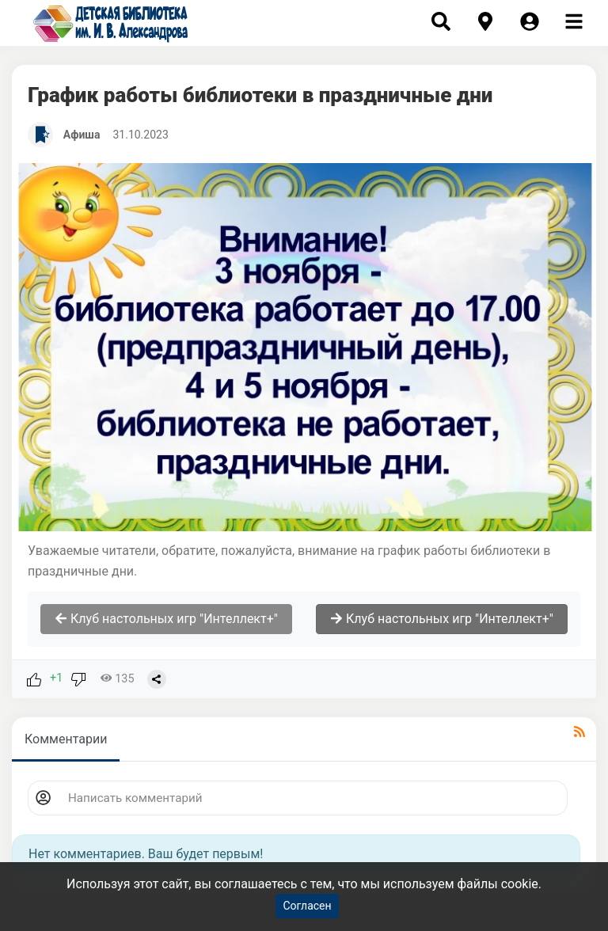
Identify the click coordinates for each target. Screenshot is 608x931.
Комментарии (66, 739)
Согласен (307, 905)
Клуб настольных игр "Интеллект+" (166, 618)
